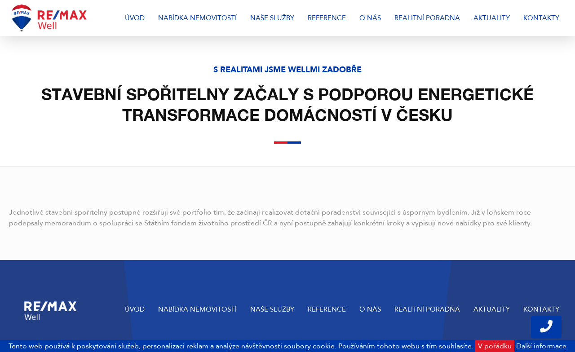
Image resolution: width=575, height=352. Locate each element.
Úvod (135, 17)
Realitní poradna (427, 17)
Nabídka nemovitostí (197, 17)
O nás (370, 17)
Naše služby (272, 17)
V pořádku (495, 346)
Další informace (541, 346)
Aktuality (491, 17)
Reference (327, 17)
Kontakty (541, 17)
